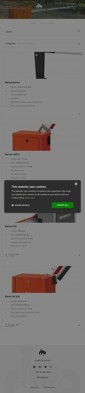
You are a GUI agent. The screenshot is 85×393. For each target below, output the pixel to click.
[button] (21, 205)
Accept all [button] (62, 205)
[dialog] (42, 196)
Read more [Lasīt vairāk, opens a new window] (30, 197)
